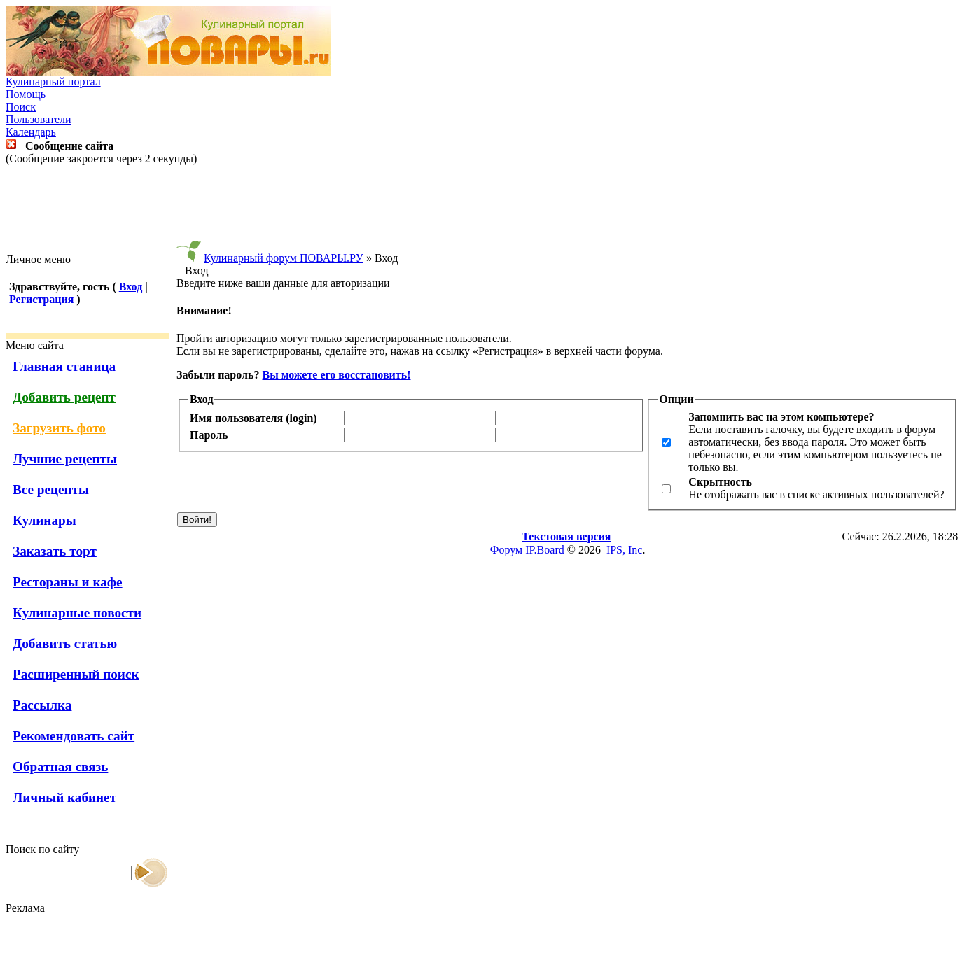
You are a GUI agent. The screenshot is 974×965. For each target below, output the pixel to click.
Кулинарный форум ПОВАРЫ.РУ (283, 258)
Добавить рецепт (64, 397)
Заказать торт (55, 551)
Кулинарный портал (53, 81)
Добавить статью (65, 643)
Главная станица (64, 366)
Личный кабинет (64, 797)
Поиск (21, 107)
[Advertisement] (487, 209)
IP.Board (544, 550)
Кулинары (44, 520)
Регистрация (41, 299)
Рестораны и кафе (68, 582)
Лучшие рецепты (65, 458)
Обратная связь (60, 766)
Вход (130, 287)
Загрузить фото (59, 428)
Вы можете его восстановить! (336, 375)
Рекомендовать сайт (73, 735)
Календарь (31, 132)
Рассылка (42, 705)
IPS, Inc (624, 550)
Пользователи (38, 119)
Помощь (26, 94)
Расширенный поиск (76, 674)
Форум (506, 550)
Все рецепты (51, 489)
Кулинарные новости (77, 612)
